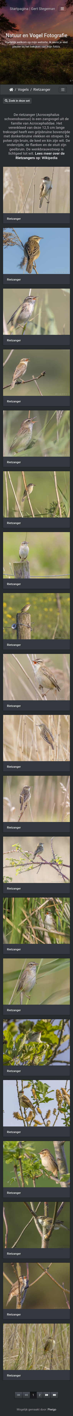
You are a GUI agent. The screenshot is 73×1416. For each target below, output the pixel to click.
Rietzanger (41, 89)
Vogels (23, 89)
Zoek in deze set (17, 100)
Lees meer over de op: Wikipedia (40, 155)
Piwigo (52, 1409)
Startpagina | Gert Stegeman (32, 9)
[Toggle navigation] (62, 9)
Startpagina (11, 89)
